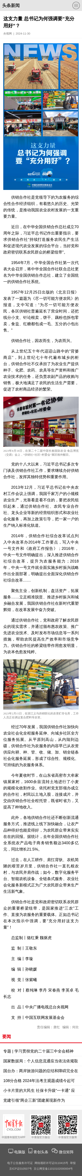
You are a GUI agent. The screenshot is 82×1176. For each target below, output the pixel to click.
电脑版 (19, 1152)
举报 (73, 1163)
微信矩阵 (66, 1152)
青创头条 (41, 1152)
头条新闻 (11, 5)
